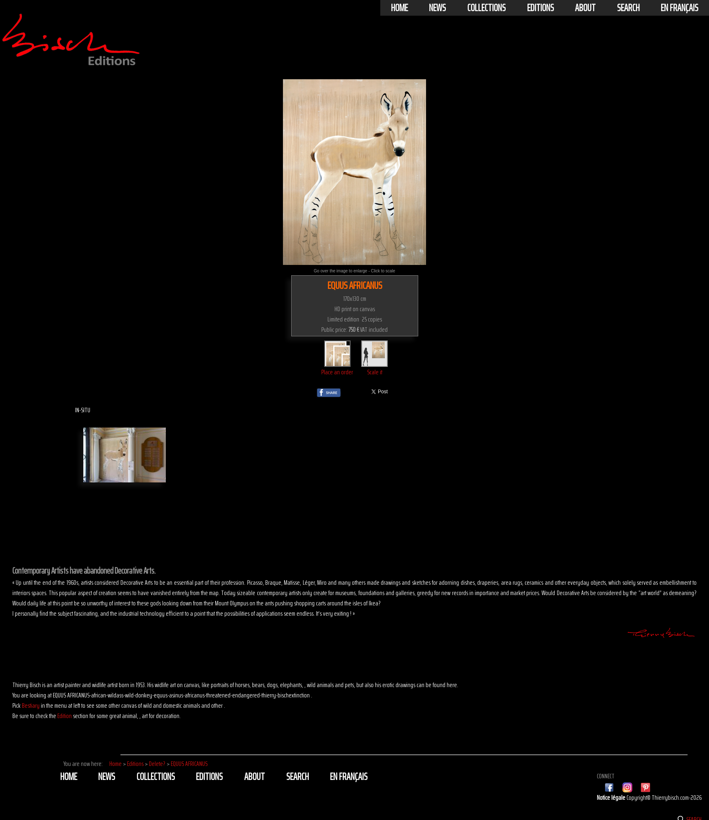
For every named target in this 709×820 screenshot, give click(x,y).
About (585, 8)
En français (679, 8)
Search (628, 8)
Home (399, 8)
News (437, 8)
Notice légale (612, 797)
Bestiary (31, 705)
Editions (540, 8)
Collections (486, 8)
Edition (64, 716)
